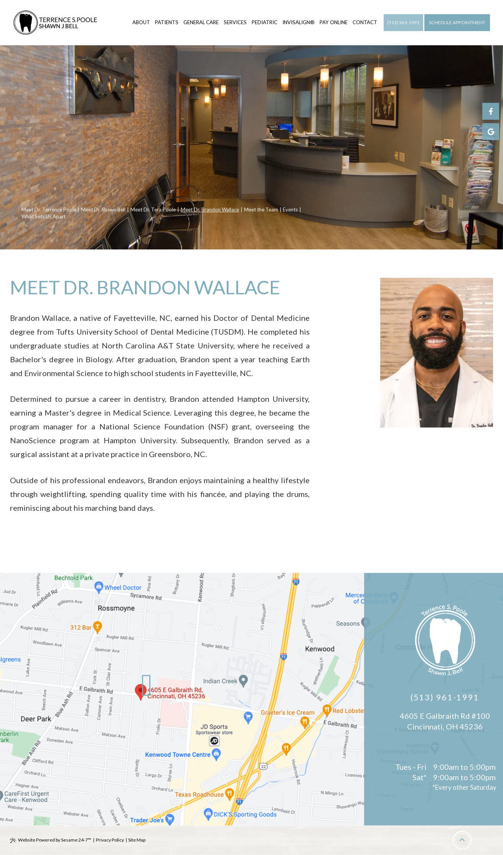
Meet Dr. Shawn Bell (103, 209)
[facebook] (490, 111)
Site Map (136, 840)
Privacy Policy (110, 840)
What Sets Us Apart (43, 216)
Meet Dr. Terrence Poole (48, 209)
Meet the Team (261, 209)
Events (290, 209)
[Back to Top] (462, 840)
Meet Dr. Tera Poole (153, 209)
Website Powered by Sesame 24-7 (50, 840)
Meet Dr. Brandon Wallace (210, 209)
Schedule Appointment (457, 22)
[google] (490, 131)
